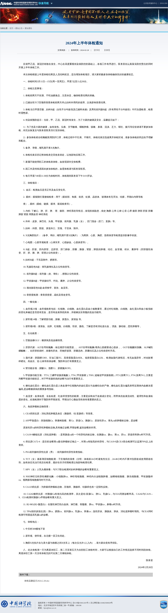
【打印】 (96, 50)
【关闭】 (107, 50)
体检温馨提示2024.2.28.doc (36, 581)
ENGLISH (163, 3)
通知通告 (28, 28)
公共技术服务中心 (150, 3)
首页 (11, 28)
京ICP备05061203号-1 (81, 603)
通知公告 (19, 28)
